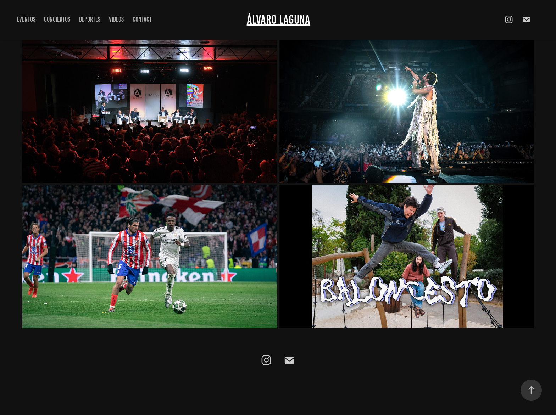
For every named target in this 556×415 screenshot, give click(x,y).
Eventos (26, 19)
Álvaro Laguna (278, 19)
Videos (116, 19)
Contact (142, 19)
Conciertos (57, 19)
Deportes (89, 19)
